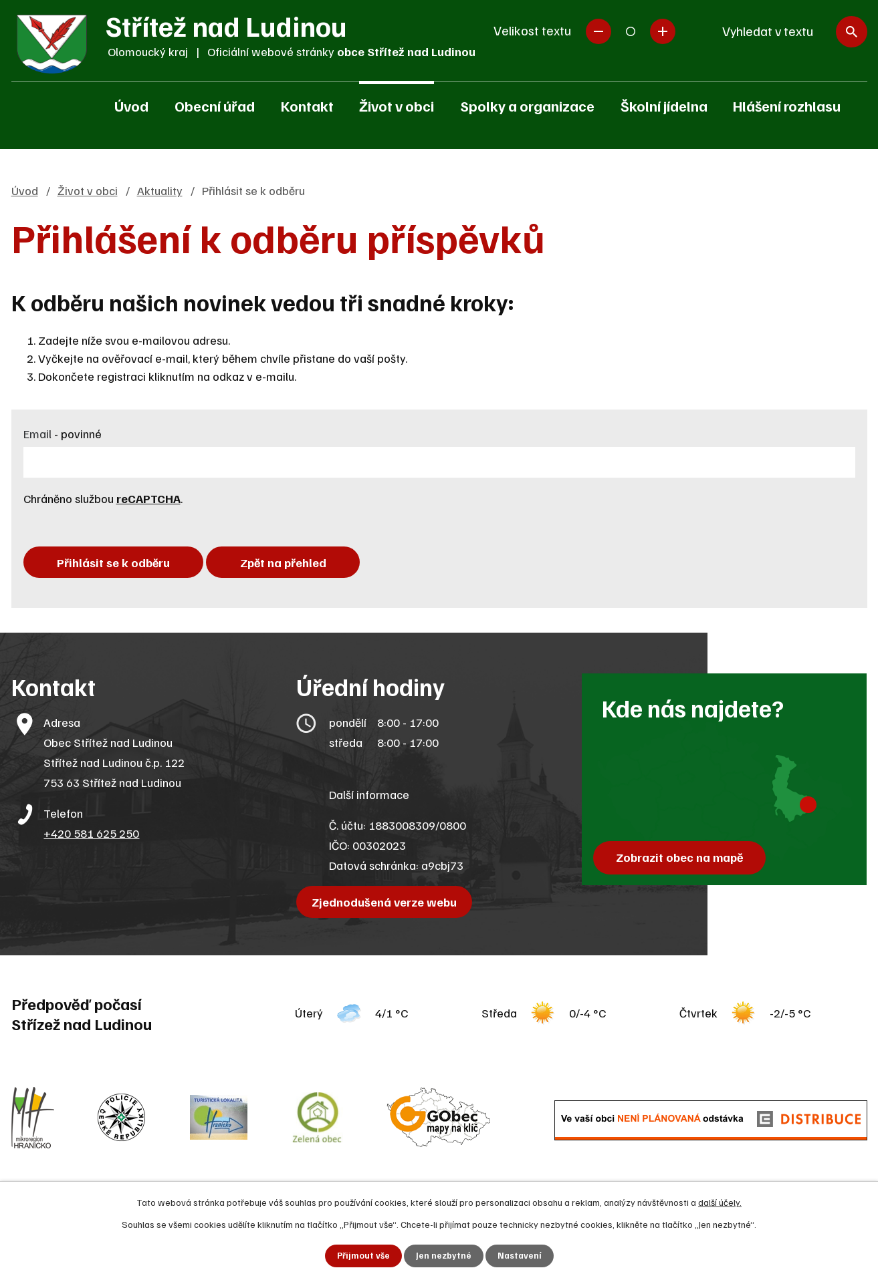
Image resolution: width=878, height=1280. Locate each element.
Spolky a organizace (527, 105)
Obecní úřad (215, 105)
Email (62, 433)
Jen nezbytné (443, 1255)
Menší (598, 31)
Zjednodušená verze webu (386, 906)
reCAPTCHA (148, 498)
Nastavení (520, 1255)
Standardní (630, 31)
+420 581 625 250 (91, 837)
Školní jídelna (664, 105)
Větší (662, 31)
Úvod (131, 105)
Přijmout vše (362, 1255)
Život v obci (396, 105)
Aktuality (160, 190)
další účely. (720, 1201)
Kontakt (307, 105)
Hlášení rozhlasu (787, 105)
